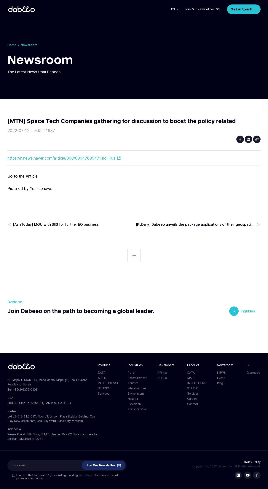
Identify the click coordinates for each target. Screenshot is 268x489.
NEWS (221, 372)
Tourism (133, 383)
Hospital (133, 399)
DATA (101, 372)
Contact (192, 404)
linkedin (248, 139)
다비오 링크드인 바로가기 (238, 475)
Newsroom (225, 365)
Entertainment (137, 378)
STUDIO (103, 388)
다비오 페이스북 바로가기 (257, 475)
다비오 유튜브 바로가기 (247, 475)
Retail (131, 372)
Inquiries (248, 311)
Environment (136, 393)
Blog (220, 383)
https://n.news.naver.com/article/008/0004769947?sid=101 (61, 158)
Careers (192, 399)
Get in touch (244, 9)
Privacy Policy (252, 462)
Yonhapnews (41, 188)
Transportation (137, 409)
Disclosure (254, 372)
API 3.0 (162, 378)
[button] (202, 9)
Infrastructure (137, 388)
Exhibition (134, 404)
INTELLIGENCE (108, 383)
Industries (135, 365)
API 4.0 (162, 372)
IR (248, 365)
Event (221, 378)
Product (104, 365)
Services (103, 393)
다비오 (21, 9)
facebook (240, 139)
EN (173, 9)
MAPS (102, 378)
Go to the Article (22, 176)
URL (257, 139)
